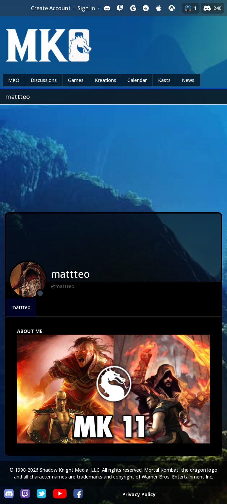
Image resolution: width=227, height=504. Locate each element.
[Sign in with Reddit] (146, 8)
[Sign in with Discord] (107, 8)
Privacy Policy (139, 494)
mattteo (21, 307)
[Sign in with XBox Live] (172, 8)
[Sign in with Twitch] (120, 8)
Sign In (86, 8)
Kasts (164, 80)
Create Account (51, 8)
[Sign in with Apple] (159, 8)
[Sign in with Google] (133, 8)
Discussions (44, 80)
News (188, 80)
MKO (13, 80)
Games (76, 80)
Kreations (105, 80)
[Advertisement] (113, 155)
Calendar (137, 80)
